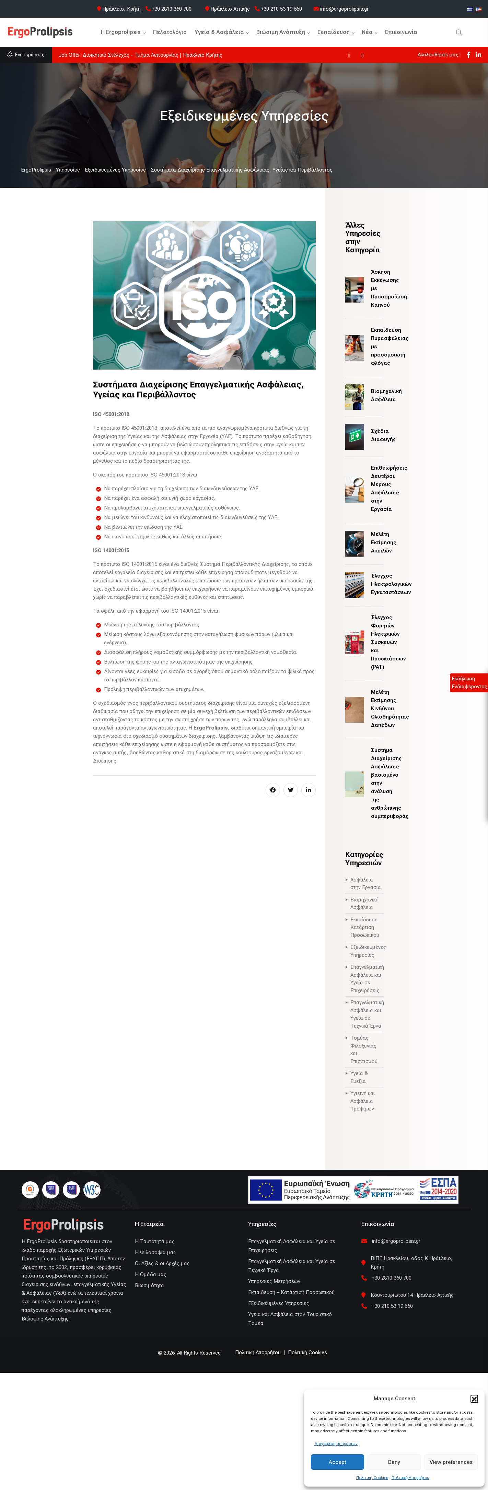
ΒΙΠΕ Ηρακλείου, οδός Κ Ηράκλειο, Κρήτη (412, 1262)
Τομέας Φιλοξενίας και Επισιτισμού (363, 1049)
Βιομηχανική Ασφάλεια (364, 904)
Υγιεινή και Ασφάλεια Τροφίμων (362, 1101)
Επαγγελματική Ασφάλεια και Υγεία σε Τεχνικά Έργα (367, 1014)
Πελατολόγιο (170, 32)
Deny (394, 1462)
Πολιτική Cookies (372, 1477)
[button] (474, 1398)
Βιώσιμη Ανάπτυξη (280, 32)
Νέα (367, 32)
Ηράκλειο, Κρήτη (121, 9)
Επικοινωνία (401, 32)
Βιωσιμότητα (149, 1285)
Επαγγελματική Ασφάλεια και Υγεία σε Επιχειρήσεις (367, 979)
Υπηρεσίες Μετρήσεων (274, 1281)
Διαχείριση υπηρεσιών (336, 1443)
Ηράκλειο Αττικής (230, 9)
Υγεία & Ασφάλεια (219, 32)
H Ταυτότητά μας (155, 1241)
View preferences (451, 1462)
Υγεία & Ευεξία (359, 1077)
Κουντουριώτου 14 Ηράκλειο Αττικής (412, 1295)
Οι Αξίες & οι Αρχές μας (162, 1263)
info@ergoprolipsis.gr (341, 9)
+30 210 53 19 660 (278, 9)
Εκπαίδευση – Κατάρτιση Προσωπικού (366, 927)
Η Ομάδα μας (150, 1274)
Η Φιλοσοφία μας (155, 1252)
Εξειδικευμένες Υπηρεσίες (367, 951)
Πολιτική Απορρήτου (410, 1477)
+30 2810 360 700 (168, 9)
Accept (337, 1462)
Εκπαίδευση (333, 32)
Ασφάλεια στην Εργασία (365, 884)
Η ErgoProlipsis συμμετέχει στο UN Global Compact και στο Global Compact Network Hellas (164, 55)
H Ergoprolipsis (121, 32)
